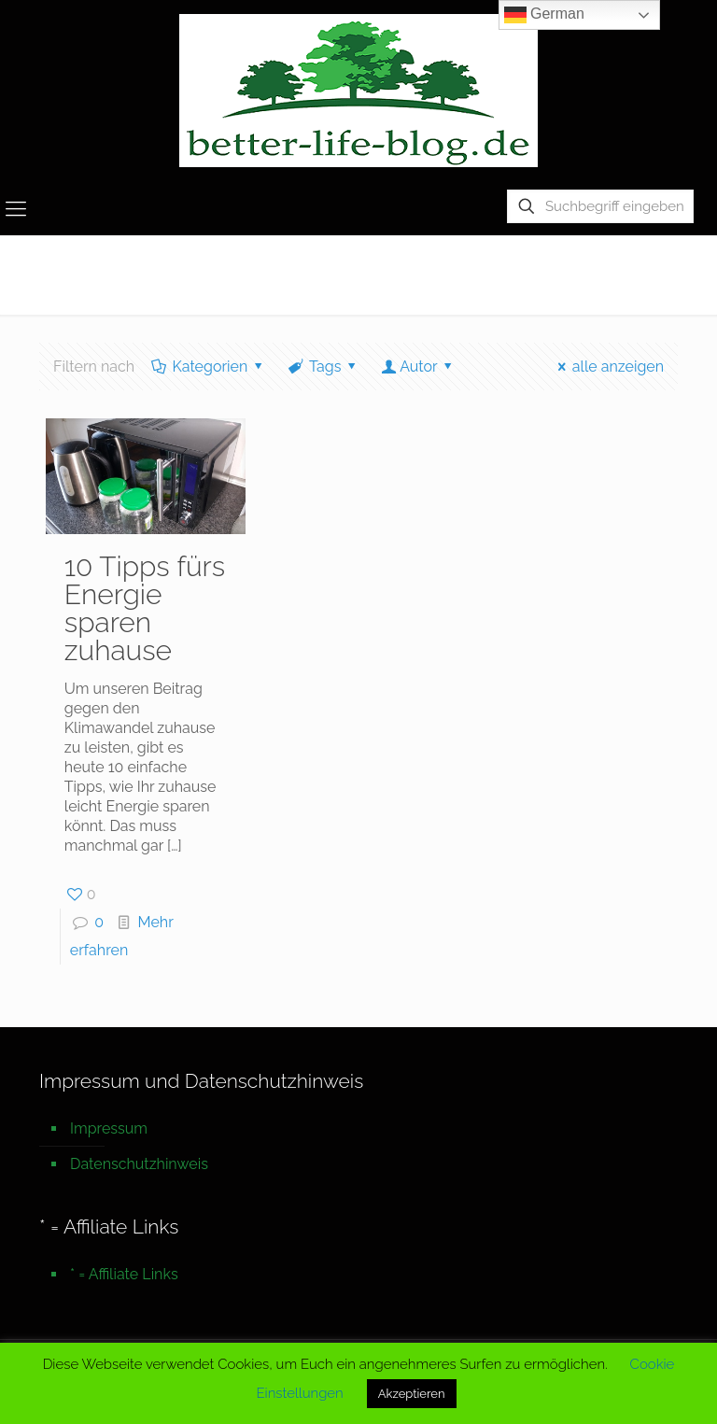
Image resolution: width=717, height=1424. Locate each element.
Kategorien (208, 366)
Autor (418, 366)
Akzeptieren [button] (411, 1394)
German (544, 15)
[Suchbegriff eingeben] (600, 206)
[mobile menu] (16, 208)
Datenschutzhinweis (139, 1164)
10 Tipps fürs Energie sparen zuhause (144, 608)
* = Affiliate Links (124, 1274)
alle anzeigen (607, 366)
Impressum (109, 1128)
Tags (324, 366)
